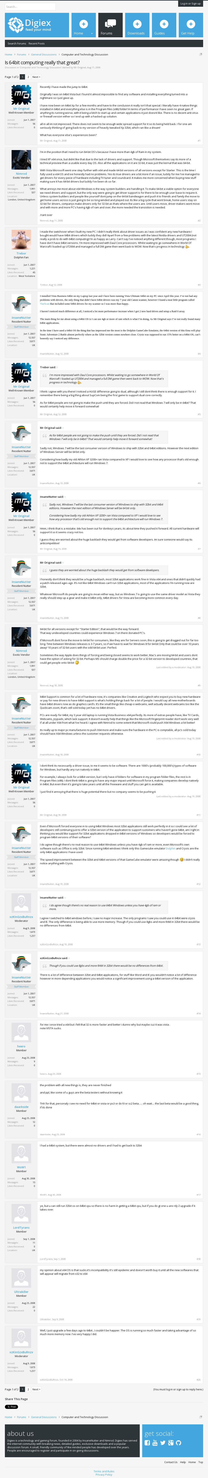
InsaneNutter (21, 317)
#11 (198, 815)
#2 (199, 220)
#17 (198, 1194)
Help (183, 1462)
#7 (199, 548)
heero (21, 1046)
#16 (198, 1134)
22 (34, 1306)
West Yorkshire (27, 275)
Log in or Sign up (191, 3)
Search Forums (17, 43)
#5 (199, 414)
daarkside (21, 1107)
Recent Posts (37, 43)
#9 (199, 685)
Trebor (21, 253)
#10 (198, 754)
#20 (198, 1379)
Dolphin (171, 848)
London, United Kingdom (21, 199)
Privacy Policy (104, 1474)
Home (192, 1462)
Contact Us (171, 1462)
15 (34, 1182)
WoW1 (21, 1167)
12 (34, 1121)
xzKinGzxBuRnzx (21, 917)
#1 (199, 140)
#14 (198, 1013)
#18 (198, 1259)
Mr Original (80, 67)
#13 (198, 944)
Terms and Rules (104, 1471)
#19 (198, 1319)
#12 (198, 884)
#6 (199, 483)
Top (200, 1462)
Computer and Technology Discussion (40, 67)
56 (34, 123)
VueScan (44, 303)
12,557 (31, 337)
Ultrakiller (21, 1291)
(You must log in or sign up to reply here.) (178, 1389)
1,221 (32, 268)
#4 (199, 353)
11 (34, 1242)
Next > (36, 77)
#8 (199, 618)
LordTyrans (21, 1227)
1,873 (32, 931)
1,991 (32, 188)
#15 (198, 1073)
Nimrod (21, 173)
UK (33, 345)
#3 (199, 284)
